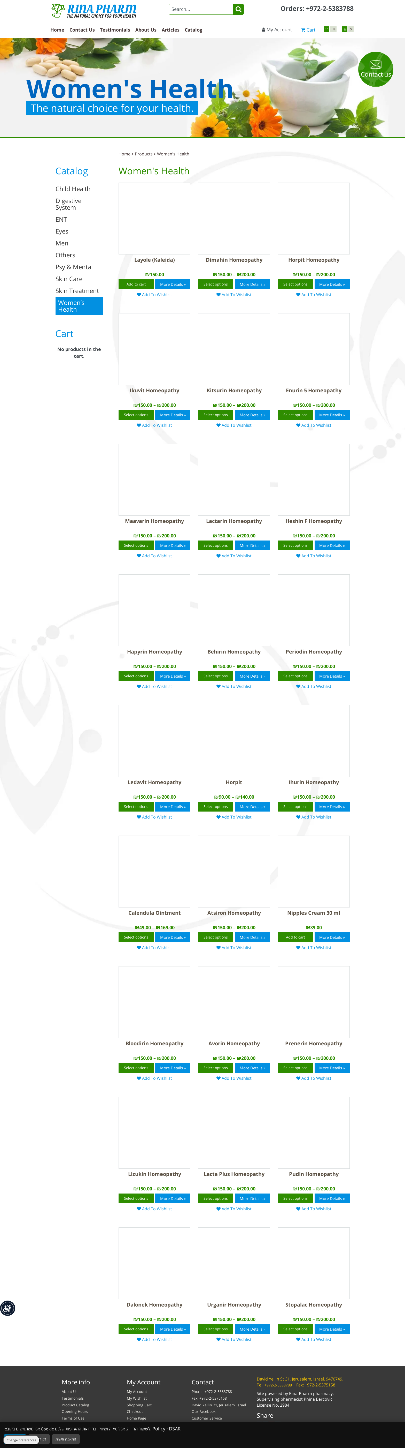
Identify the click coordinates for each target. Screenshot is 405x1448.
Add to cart (136, 284)
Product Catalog (75, 1404)
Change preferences (21, 1440)
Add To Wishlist (156, 294)
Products (144, 154)
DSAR (175, 1429)
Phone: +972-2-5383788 (212, 1391)
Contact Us (82, 30)
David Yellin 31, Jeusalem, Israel (219, 1404)
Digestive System (68, 204)
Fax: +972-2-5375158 (209, 1398)
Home (57, 30)
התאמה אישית (66, 1439)
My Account (277, 29)
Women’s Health (71, 305)
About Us (146, 30)
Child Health (73, 188)
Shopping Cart (139, 1404)
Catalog (193, 30)
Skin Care (69, 278)
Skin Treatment (77, 290)
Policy (158, 1429)
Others (65, 255)
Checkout (135, 1411)
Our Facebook (203, 1411)
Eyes (62, 231)
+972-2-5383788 (330, 8)
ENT (61, 219)
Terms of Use (73, 1418)
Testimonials (115, 30)
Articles (171, 30)
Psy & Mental (74, 266)
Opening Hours (75, 1411)
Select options (216, 284)
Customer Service (207, 1418)
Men (62, 243)
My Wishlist (137, 1398)
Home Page (136, 1418)
